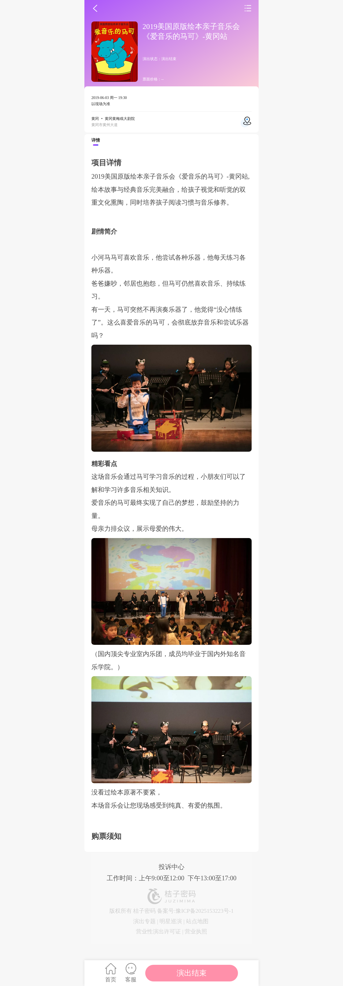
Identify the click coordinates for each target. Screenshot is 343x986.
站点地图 (197, 921)
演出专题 (144, 921)
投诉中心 (171, 866)
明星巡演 (170, 921)
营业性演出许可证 (158, 931)
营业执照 (196, 931)
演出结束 (192, 973)
